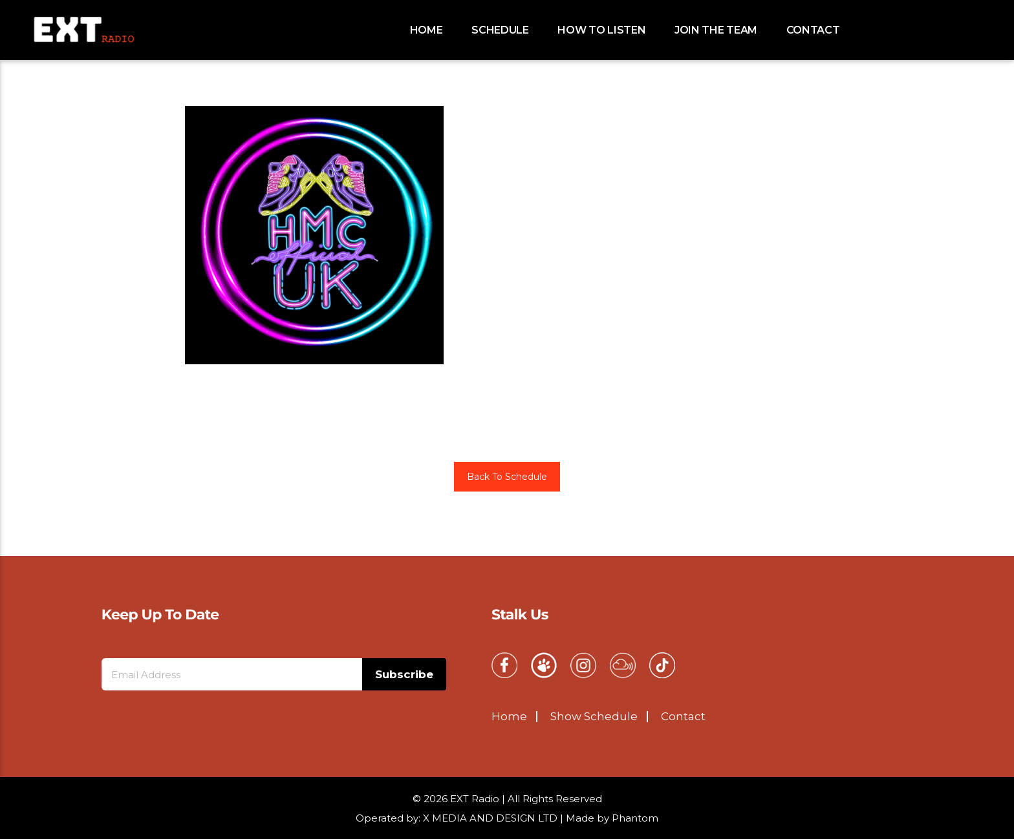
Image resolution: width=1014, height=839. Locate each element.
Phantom (635, 818)
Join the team (715, 30)
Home (426, 30)
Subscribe (404, 674)
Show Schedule (594, 716)
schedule (499, 30)
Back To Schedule (507, 476)
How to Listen (601, 30)
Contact (813, 30)
